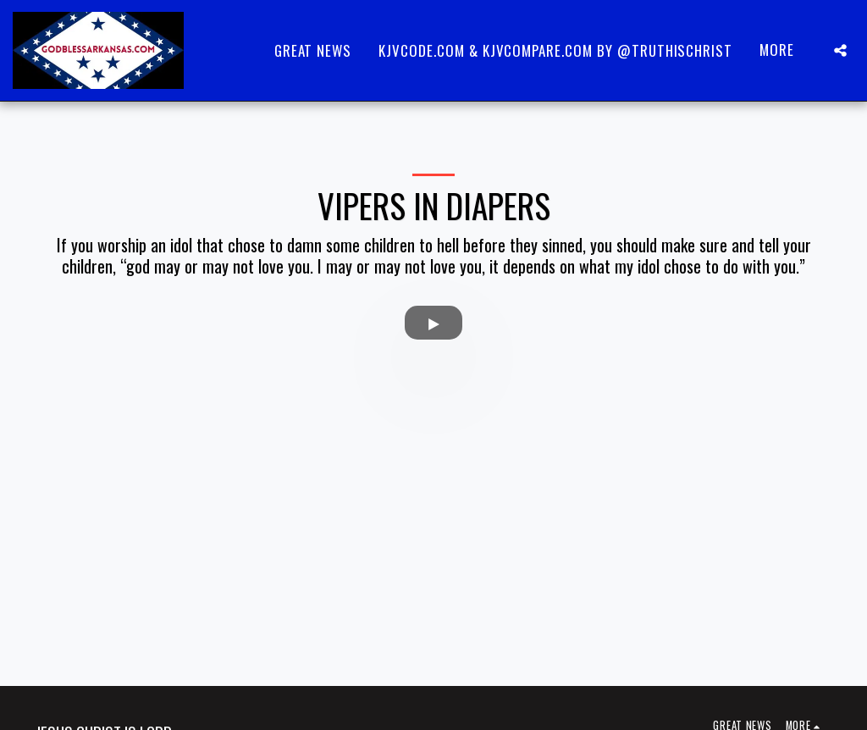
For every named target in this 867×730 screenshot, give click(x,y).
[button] (840, 50)
